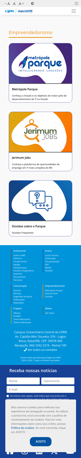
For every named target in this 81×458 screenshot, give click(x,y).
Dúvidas (49, 270)
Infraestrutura (20, 267)
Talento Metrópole (22, 322)
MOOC (48, 267)
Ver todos (49, 313)
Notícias (17, 293)
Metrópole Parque (53, 290)
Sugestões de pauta (22, 296)
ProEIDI (17, 316)
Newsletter (18, 302)
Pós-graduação (52, 261)
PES (47, 264)
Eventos (17, 290)
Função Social (19, 261)
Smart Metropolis (21, 319)
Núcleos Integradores (23, 270)
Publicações (19, 299)
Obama (16, 313)
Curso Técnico (51, 255)
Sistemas (17, 273)
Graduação (50, 258)
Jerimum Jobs (51, 293)
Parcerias (17, 280)
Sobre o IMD (19, 255)
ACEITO (41, 441)
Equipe (16, 264)
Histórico (17, 258)
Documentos (19, 276)
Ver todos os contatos (40, 350)
